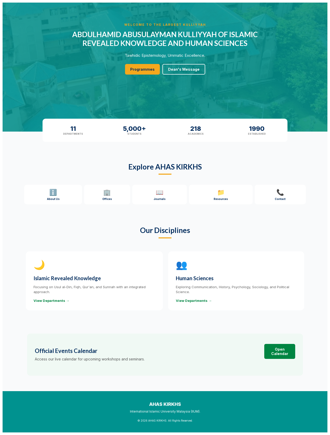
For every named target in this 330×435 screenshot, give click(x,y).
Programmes (142, 69)
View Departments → (51, 301)
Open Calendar (279, 351)
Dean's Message (184, 69)
